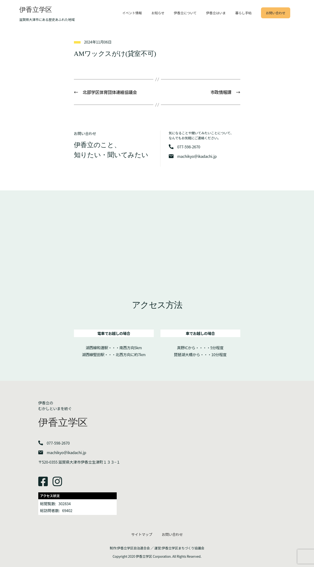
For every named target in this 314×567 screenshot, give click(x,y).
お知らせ (157, 12)
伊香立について (185, 12)
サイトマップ (141, 534)
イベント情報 (132, 12)
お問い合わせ (275, 12)
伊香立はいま (216, 12)
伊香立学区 (35, 9)
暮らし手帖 (243, 12)
